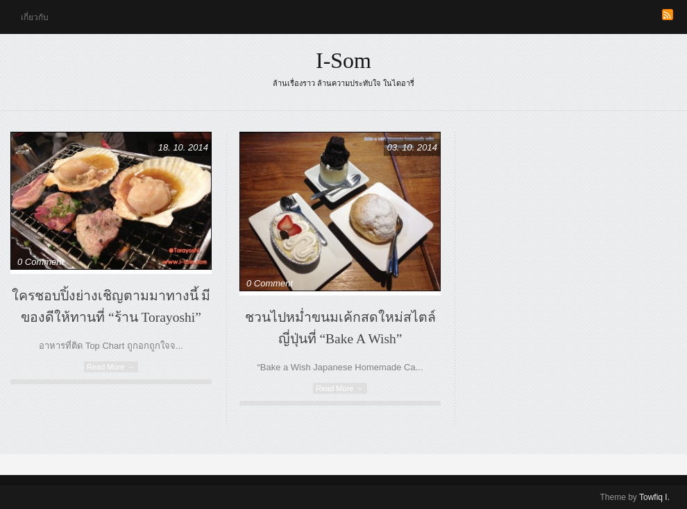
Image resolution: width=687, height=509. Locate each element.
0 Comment (40, 262)
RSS (667, 14)
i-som (343, 60)
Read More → (110, 367)
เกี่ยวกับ (35, 17)
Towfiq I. (654, 497)
